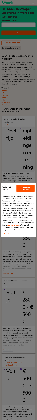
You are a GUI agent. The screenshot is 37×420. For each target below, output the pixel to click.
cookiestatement (13, 225)
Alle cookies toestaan (25, 188)
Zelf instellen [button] (8, 234)
